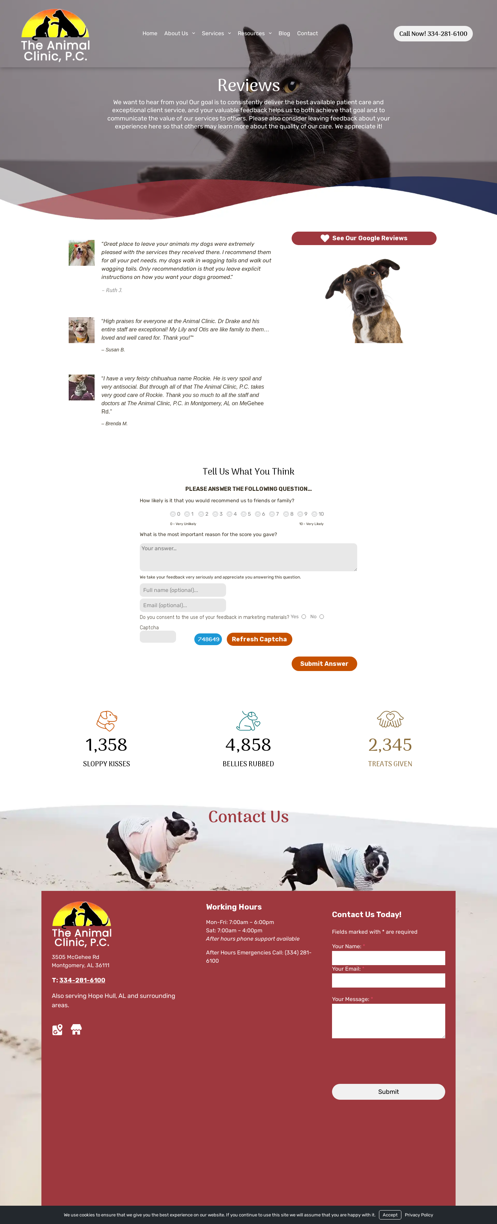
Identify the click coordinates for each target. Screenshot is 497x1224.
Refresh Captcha (259, 639)
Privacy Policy (419, 1214)
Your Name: (348, 946)
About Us (176, 33)
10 (321, 514)
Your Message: (352, 999)
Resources (251, 33)
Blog (284, 33)
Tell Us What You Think (248, 472)
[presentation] (381, 1061)
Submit (388, 1092)
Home (150, 33)
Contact (307, 33)
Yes (295, 617)
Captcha (149, 628)
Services (213, 33)
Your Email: (348, 968)
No (313, 617)
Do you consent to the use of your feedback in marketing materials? (214, 617)
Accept (390, 1214)
